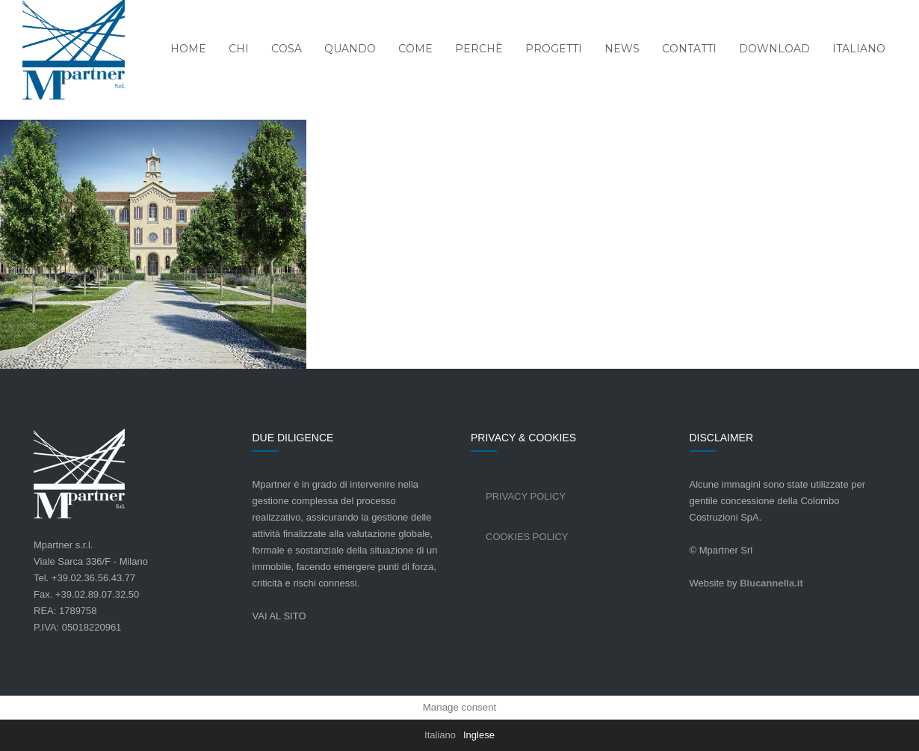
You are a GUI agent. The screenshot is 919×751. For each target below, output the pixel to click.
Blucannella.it (771, 583)
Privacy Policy (526, 496)
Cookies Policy (527, 536)
